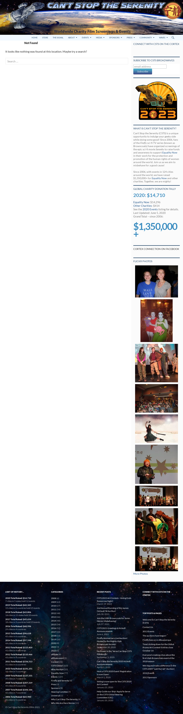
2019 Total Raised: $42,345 (18, 605)
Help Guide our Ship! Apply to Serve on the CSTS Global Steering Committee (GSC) (113, 694)
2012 (53, 613)
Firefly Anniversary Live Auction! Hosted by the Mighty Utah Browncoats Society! (112, 641)
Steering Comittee (59, 691)
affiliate (54, 654)
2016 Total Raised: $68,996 (18, 626)
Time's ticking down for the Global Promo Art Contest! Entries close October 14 (158, 647)
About (71, 37)
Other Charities (142, 205)
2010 (53, 605)
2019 (53, 639)
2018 (53, 635)
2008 (53, 598)
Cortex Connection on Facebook (156, 248)
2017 (53, 632)
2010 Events (148, 673)
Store (45, 37)
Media (99, 37)
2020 (53, 643)
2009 (53, 602)
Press (129, 37)
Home (35, 37)
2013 (53, 617)
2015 (53, 624)
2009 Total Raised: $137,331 (18, 675)
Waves (162, 37)
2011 (53, 609)
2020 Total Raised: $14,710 (18, 598)
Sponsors (114, 37)
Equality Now (169, 152)
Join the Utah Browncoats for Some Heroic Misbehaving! (113, 620)
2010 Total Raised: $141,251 (18, 668)
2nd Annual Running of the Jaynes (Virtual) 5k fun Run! (112, 609)
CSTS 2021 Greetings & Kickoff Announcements (111, 630)
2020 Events (150, 209)
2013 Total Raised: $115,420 (18, 647)
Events (85, 37)
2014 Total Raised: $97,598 (18, 640)
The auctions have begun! (154, 635)
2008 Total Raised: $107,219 (18, 682)
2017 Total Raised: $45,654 (18, 619)
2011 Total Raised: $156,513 (18, 661)
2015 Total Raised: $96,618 (18, 633)
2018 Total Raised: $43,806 (18, 612)
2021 (53, 647)
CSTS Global (57, 665)
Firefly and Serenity (60, 680)
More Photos (140, 573)
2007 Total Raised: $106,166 (18, 689)
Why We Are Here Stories (63, 703)
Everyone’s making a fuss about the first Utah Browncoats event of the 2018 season (159, 658)
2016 (53, 628)
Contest (54, 662)
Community (146, 37)
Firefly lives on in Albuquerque (157, 640)
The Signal (58, 37)
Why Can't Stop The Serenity (64, 699)
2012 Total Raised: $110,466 (18, 654)
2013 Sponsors (150, 677)
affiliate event (57, 658)
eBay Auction (57, 669)
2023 (53, 650)
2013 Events (148, 631)
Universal (55, 695)
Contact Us (148, 627)
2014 (53, 620)
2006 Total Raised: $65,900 (18, 696)
